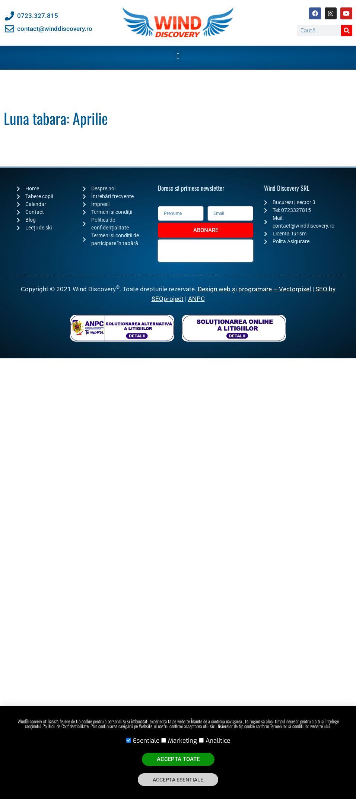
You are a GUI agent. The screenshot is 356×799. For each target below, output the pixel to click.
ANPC (196, 298)
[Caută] (346, 30)
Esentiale (146, 740)
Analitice (218, 740)
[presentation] (205, 251)
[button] (177, 56)
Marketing (182, 740)
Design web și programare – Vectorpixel (254, 289)
